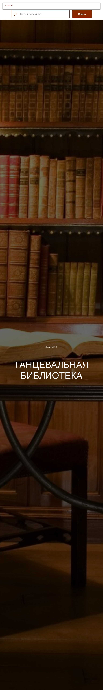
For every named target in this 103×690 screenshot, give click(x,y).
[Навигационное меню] (97, 6)
